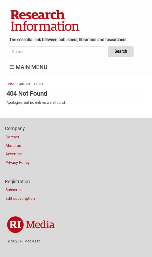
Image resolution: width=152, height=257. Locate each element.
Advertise (13, 154)
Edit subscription (20, 198)
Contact (12, 137)
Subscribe (14, 190)
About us (13, 145)
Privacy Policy (17, 162)
